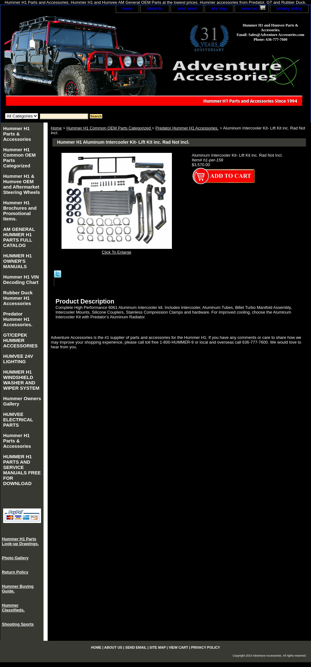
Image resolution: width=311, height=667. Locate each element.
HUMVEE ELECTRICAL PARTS (18, 420)
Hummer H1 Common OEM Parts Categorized (109, 128)
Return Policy (15, 572)
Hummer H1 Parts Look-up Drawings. (20, 541)
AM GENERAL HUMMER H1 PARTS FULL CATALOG (19, 237)
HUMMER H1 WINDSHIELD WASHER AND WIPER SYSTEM (21, 380)
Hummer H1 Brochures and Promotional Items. (20, 210)
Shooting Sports (18, 624)
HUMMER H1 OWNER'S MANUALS (17, 261)
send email (187, 8)
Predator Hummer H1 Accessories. (187, 128)
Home (56, 128)
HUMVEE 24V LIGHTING (18, 358)
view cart (249, 8)
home (127, 8)
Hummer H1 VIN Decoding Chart (21, 279)
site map (219, 8)
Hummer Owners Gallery (22, 401)
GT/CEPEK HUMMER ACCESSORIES (20, 340)
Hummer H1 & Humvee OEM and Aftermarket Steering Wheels (21, 184)
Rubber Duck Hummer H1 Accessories (17, 298)
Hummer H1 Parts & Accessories (17, 134)
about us (155, 8)
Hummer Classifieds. (13, 607)
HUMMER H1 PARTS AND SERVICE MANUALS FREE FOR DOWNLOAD (22, 470)
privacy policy (289, 8)
